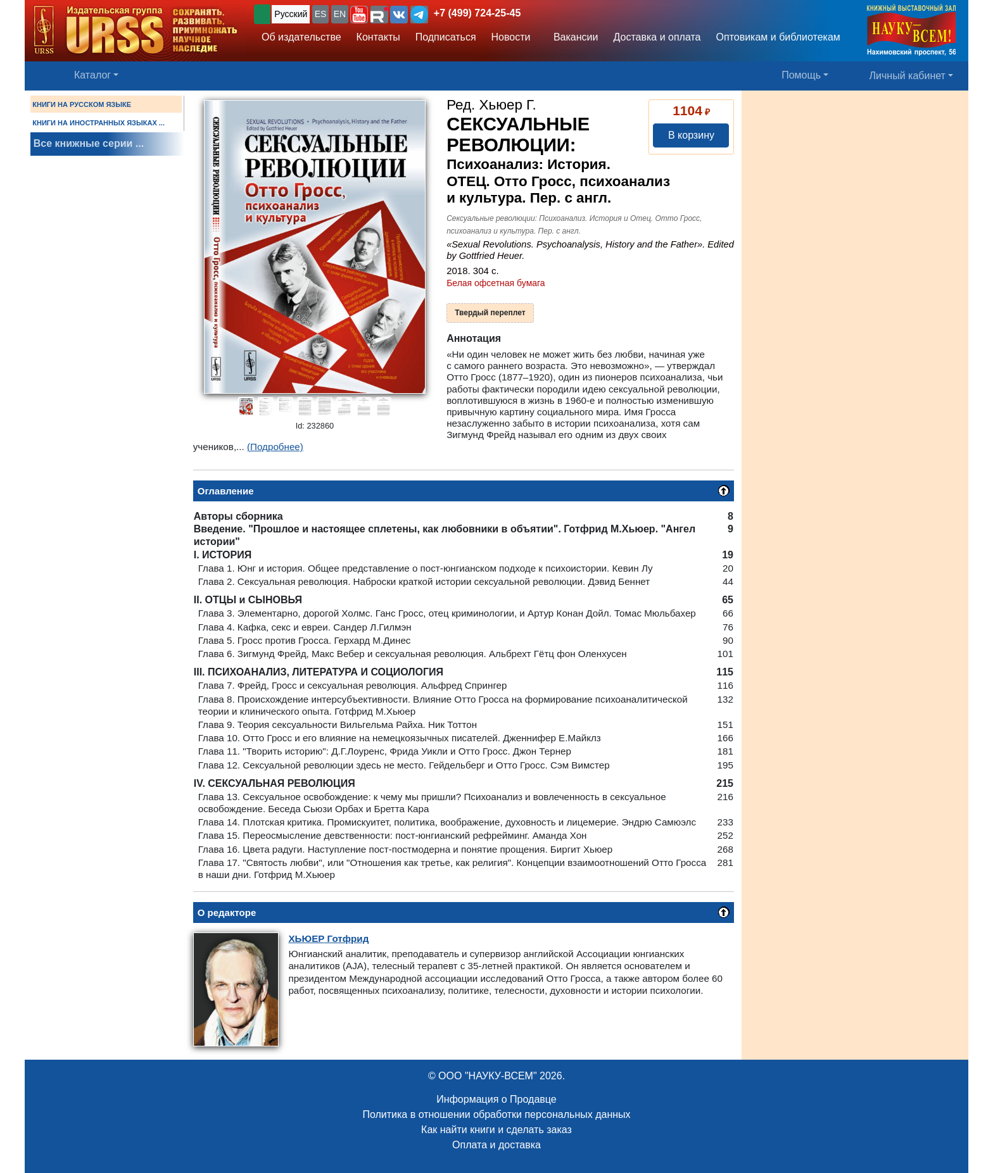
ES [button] (321, 14)
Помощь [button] (801, 75)
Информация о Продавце (496, 1099)
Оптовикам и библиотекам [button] (778, 37)
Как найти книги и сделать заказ (496, 1129)
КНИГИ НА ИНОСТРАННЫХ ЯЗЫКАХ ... (98, 123)
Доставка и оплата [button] (656, 37)
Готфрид (328, 938)
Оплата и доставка (496, 1144)
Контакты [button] (378, 37)
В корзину (691, 135)
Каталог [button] (92, 75)
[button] (359, 14)
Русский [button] (290, 14)
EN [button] (340, 14)
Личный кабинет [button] (908, 75)
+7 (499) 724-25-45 (477, 13)
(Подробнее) (275, 446)
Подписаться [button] (445, 37)
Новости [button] (511, 37)
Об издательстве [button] (301, 37)
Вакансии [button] (572, 37)
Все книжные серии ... (89, 143)
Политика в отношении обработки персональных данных (496, 1114)
